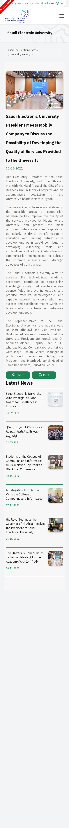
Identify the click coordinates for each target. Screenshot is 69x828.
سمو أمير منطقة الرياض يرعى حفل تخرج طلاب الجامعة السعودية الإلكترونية (25, 431)
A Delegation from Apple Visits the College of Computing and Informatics (24, 494)
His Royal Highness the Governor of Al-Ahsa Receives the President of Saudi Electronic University (25, 526)
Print (44, 375)
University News (19, 54)
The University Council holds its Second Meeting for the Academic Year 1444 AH (25, 557)
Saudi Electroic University (21, 50)
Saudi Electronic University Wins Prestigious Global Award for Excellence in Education (23, 400)
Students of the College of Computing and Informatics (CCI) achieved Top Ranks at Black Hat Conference (25, 463)
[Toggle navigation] (61, 16)
